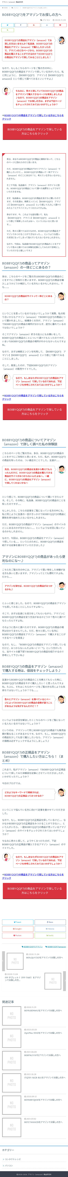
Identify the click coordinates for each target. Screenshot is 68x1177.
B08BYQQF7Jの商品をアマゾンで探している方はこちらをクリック (34, 132)
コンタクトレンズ (13, 1159)
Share (50, 922)
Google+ (17, 929)
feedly (50, 935)
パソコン (9, 1166)
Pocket (18, 935)
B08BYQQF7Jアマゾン (32, 947)
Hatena (50, 929)
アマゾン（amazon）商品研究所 (12, 2)
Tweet (18, 922)
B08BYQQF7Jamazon (55, 947)
